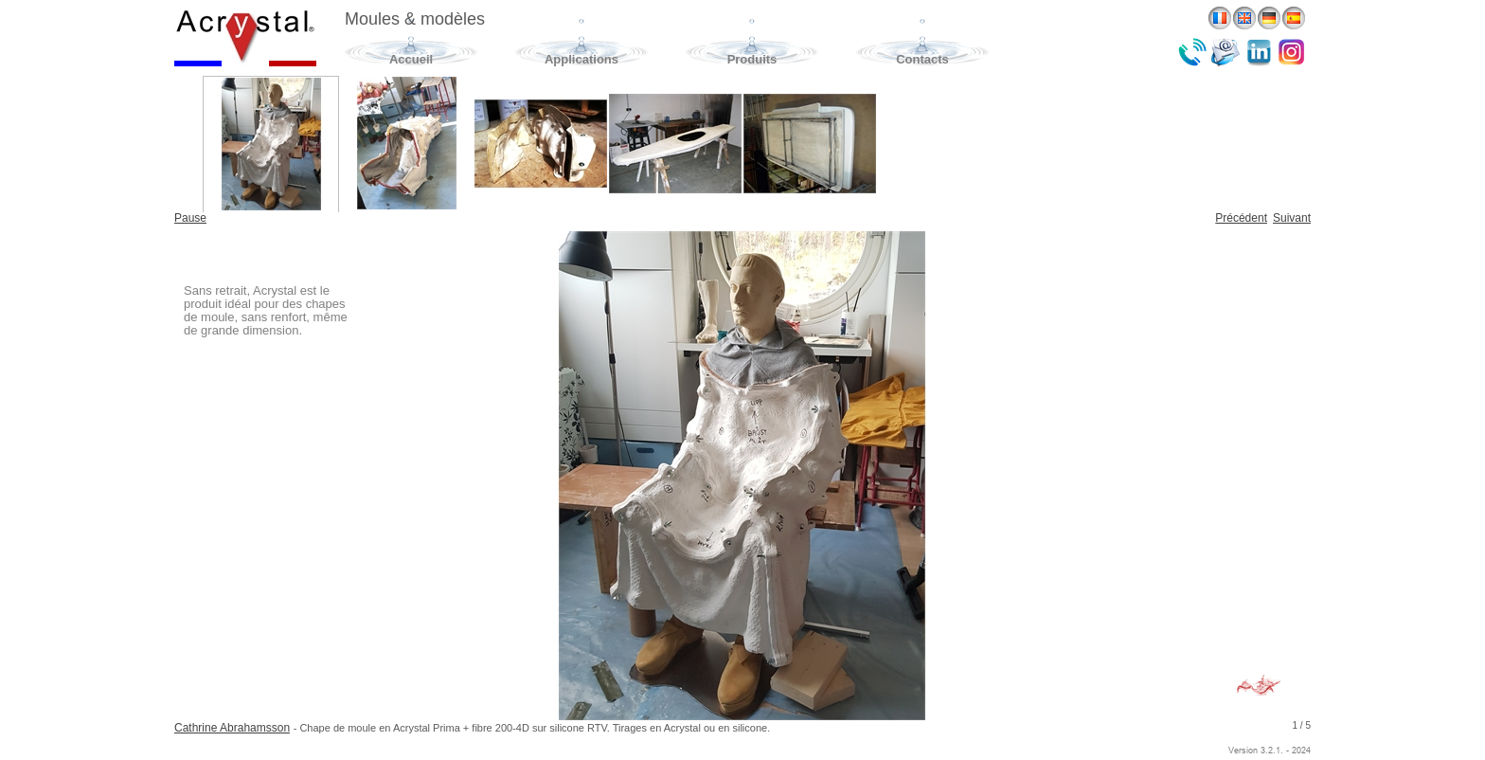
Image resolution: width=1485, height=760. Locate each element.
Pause (190, 218)
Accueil (411, 59)
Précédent (1241, 218)
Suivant (1292, 218)
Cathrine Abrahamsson (232, 727)
